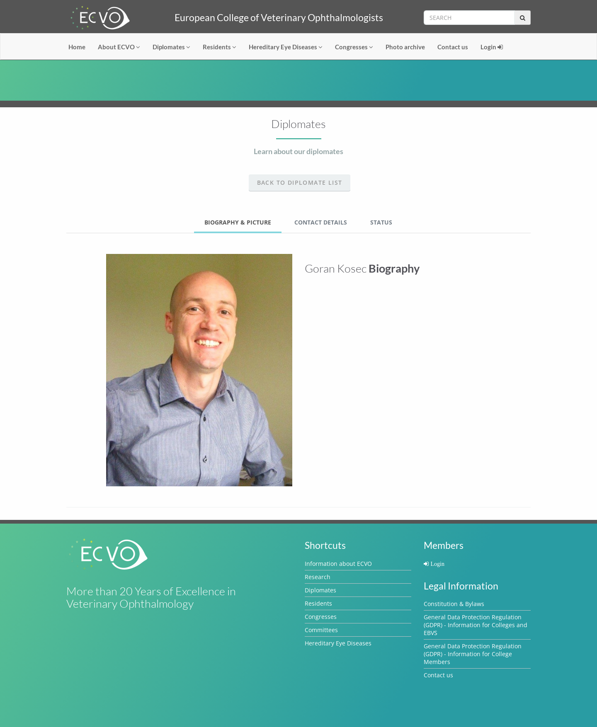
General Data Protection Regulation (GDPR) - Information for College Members (473, 654)
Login (492, 47)
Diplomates (171, 47)
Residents (219, 47)
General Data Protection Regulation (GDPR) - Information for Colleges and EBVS (475, 625)
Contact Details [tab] (320, 222)
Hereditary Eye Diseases (286, 47)
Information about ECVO (338, 564)
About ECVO (119, 47)
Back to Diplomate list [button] (299, 182)
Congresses (354, 47)
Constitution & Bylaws (454, 604)
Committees (321, 630)
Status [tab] (381, 222)
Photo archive (405, 47)
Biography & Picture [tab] (237, 222)
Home (76, 47)
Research (317, 577)
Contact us (452, 47)
